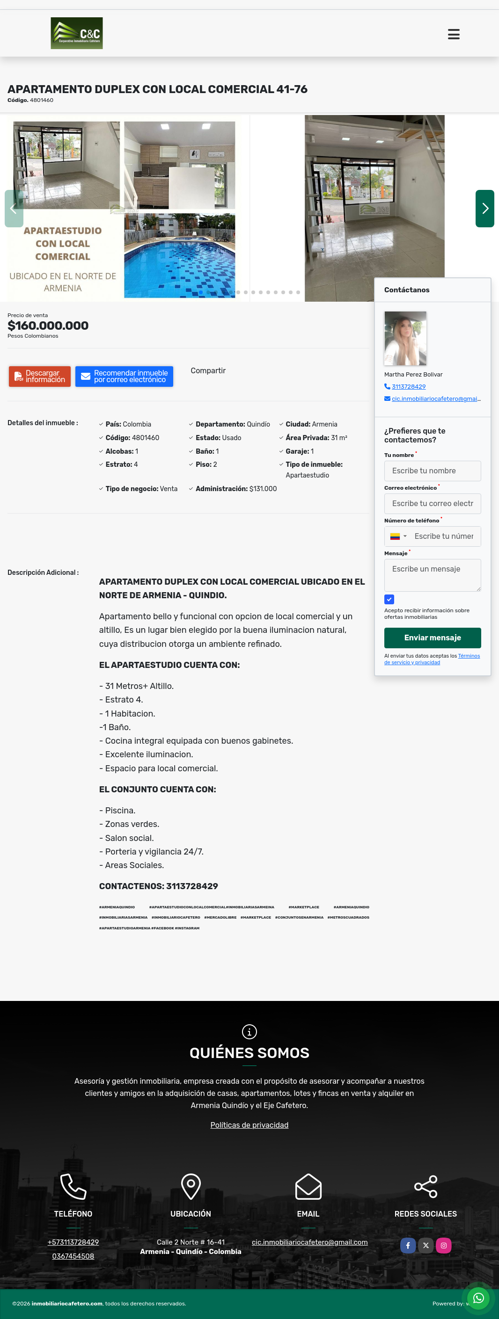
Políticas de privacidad (250, 1125)
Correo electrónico (412, 487)
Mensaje (397, 553)
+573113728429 (73, 1242)
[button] (201, 292)
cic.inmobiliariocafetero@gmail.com (442, 398)
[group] (124, 208)
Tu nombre (400, 454)
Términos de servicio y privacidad (432, 659)
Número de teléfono (413, 520)
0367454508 (73, 1256)
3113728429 (409, 386)
